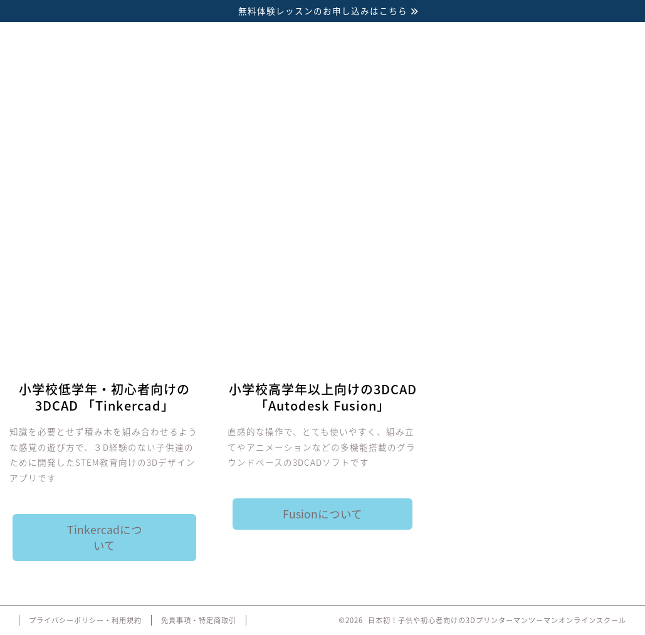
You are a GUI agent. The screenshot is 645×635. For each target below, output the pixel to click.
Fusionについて (322, 514)
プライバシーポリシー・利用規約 (85, 620)
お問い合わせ (571, 197)
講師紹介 (447, 197)
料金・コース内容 (323, 197)
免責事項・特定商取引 (198, 620)
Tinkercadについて (104, 538)
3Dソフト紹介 (198, 197)
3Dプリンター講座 (74, 197)
